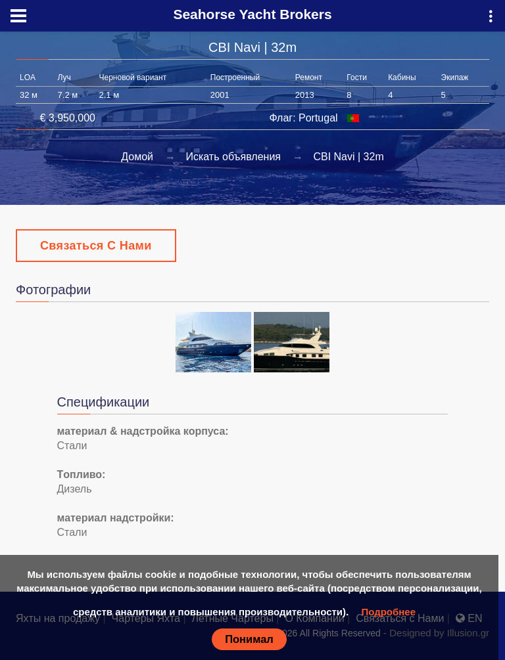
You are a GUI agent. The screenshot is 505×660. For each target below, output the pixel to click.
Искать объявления (233, 156)
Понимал (249, 639)
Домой (137, 156)
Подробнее (388, 611)
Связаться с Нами (96, 245)
